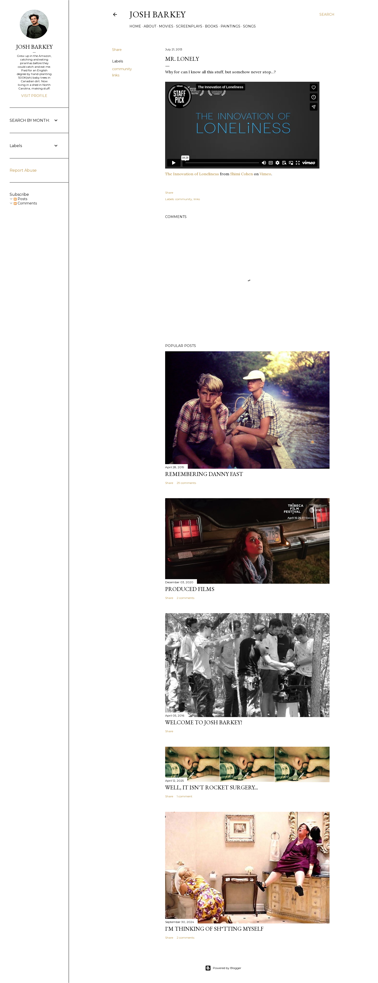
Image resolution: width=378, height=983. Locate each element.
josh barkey (157, 14)
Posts (20, 199)
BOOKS (211, 26)
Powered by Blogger (223, 968)
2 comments (185, 598)
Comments (25, 203)
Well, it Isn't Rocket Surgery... (211, 787)
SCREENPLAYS (189, 26)
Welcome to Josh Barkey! (203, 722)
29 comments (186, 483)
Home (135, 26)
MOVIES (166, 26)
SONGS (249, 26)
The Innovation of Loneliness (192, 173)
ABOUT (150, 26)
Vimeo (265, 173)
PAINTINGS (230, 26)
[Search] (326, 14)
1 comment (184, 796)
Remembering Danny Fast (204, 474)
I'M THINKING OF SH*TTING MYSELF (214, 928)
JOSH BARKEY (34, 46)
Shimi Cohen (241, 173)
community (122, 69)
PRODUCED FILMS (189, 589)
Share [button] (117, 49)
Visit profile (34, 96)
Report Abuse (23, 170)
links (115, 75)
